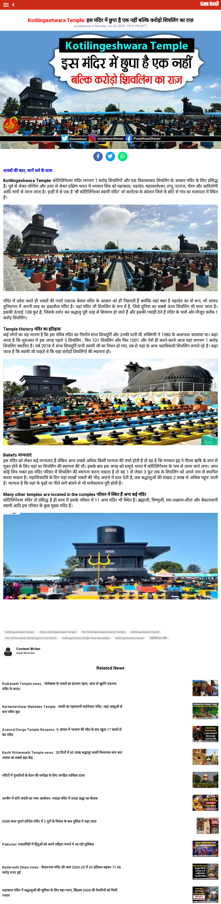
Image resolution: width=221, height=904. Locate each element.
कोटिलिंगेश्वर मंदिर (158, 638)
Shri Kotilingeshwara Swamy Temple (103, 632)
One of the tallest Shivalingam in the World (30, 638)
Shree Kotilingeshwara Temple (58, 632)
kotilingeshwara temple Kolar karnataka (85, 638)
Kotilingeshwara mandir (145, 632)
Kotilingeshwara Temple (19, 632)
